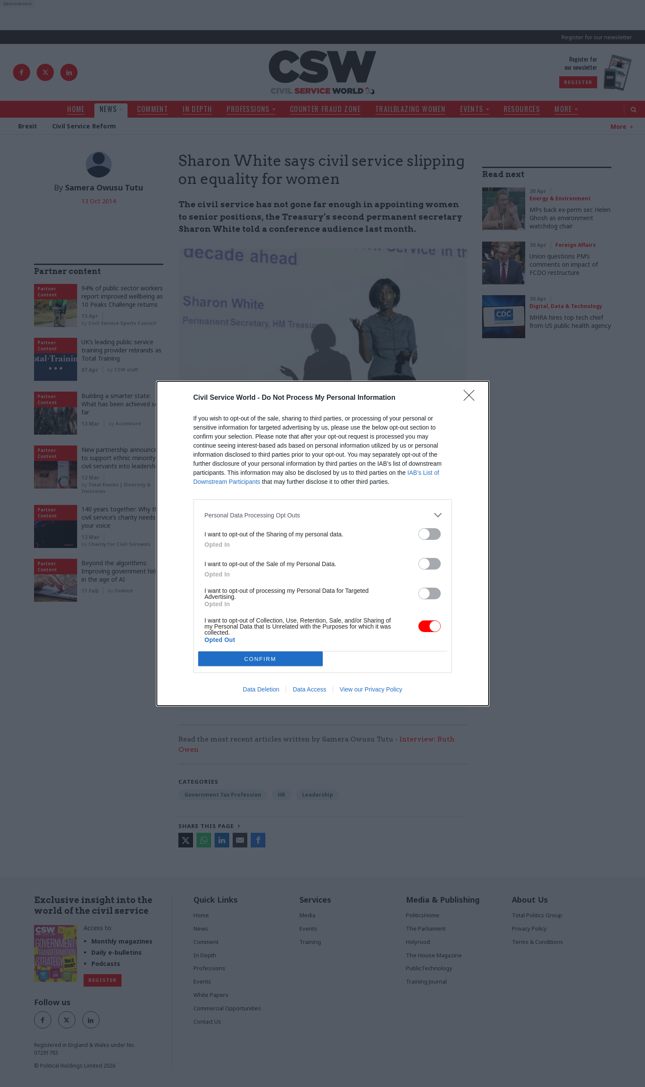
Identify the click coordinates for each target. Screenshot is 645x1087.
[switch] (429, 534)
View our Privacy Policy (371, 689)
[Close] (472, 398)
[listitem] (323, 515)
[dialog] (323, 543)
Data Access (309, 689)
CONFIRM (260, 659)
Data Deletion (261, 689)
